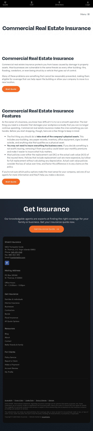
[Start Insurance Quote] (11, 182)
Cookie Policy (29, 400)
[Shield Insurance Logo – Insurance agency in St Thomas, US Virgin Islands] (12, 383)
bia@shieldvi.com (17, 257)
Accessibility (8, 400)
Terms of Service (41, 400)
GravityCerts (46, 417)
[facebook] (7, 263)
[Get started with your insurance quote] (46, 229)
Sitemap (51, 400)
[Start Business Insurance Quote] (11, 89)
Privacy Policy (19, 400)
